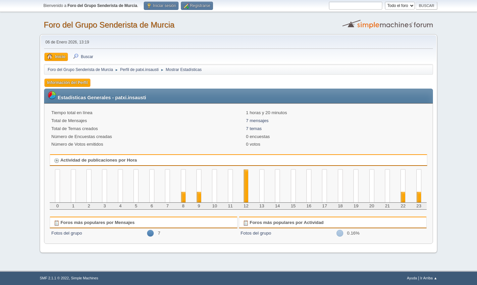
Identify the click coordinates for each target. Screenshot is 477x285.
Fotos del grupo (66, 233)
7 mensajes (257, 120)
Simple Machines (84, 278)
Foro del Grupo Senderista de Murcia (109, 24)
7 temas (254, 128)
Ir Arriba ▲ (428, 278)
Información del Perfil (67, 82)
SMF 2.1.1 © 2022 (54, 278)
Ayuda (412, 278)
